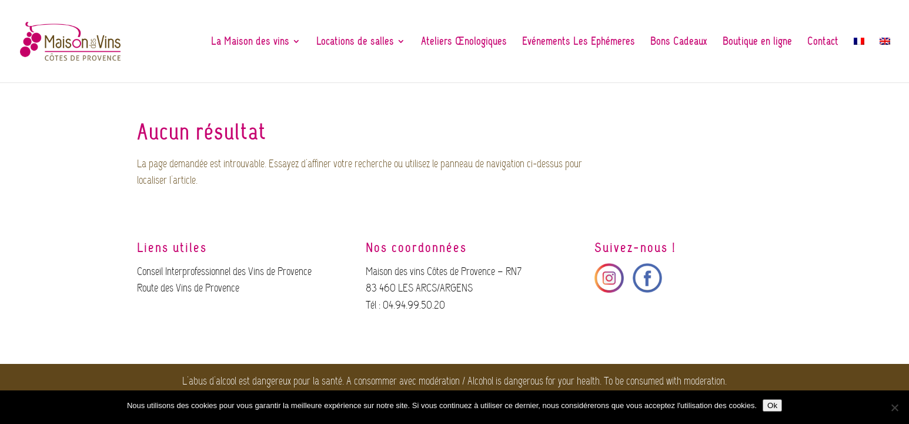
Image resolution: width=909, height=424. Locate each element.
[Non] (894, 407)
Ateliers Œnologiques (464, 42)
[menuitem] (859, 57)
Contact (822, 42)
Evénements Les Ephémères (578, 42)
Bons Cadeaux (678, 42)
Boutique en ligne (757, 42)
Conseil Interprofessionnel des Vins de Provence (224, 271)
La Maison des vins (250, 42)
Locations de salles (355, 42)
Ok (772, 405)
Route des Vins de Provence (188, 288)
